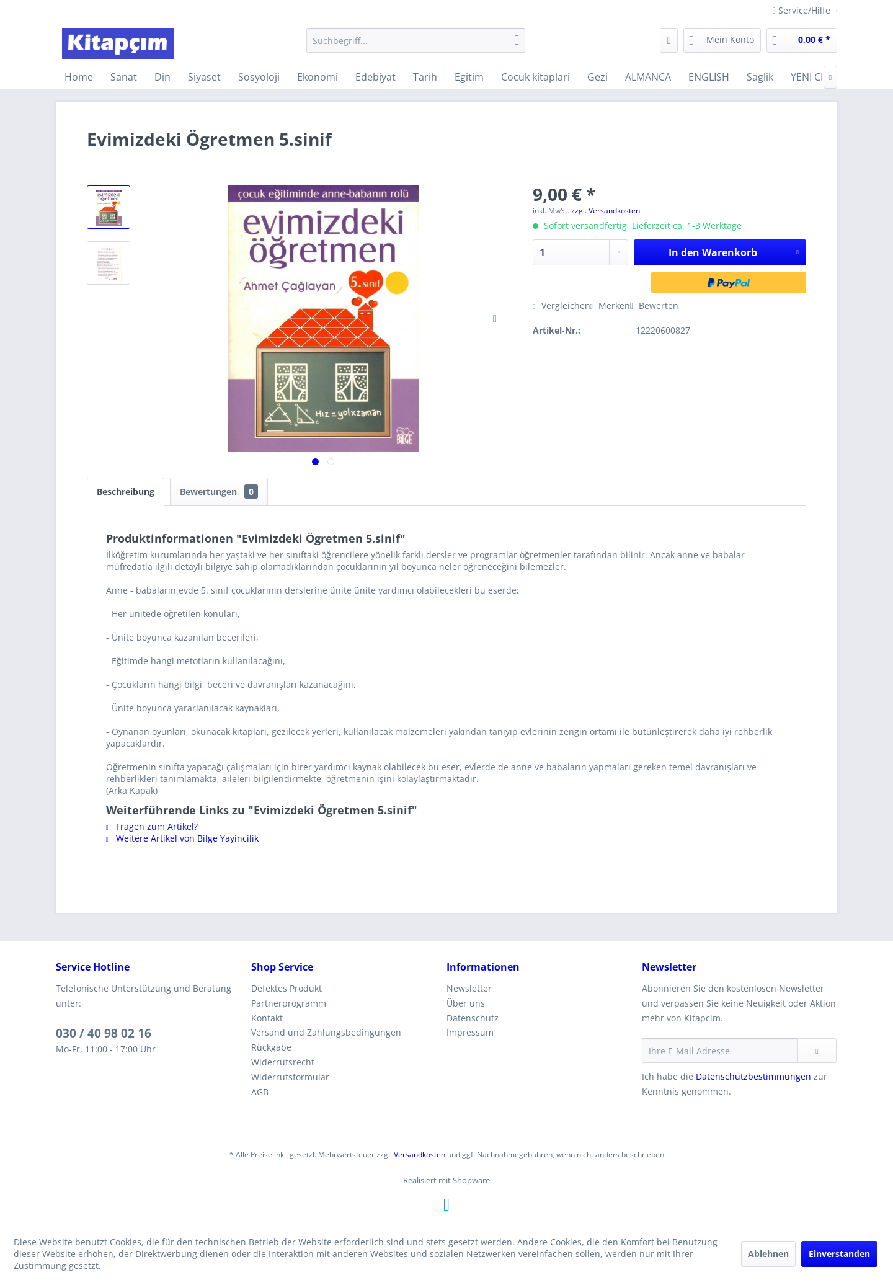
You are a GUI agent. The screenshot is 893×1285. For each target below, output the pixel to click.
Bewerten (654, 305)
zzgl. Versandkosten (605, 210)
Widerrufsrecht (282, 1062)
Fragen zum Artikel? (152, 826)
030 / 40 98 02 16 (103, 1033)
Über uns (465, 1003)
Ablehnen (768, 1254)
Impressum (470, 1032)
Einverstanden (839, 1254)
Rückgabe (271, 1047)
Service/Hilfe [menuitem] (803, 10)
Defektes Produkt (286, 988)
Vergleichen (561, 305)
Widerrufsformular (290, 1077)
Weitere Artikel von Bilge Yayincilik (182, 838)
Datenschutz (472, 1018)
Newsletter (469, 988)
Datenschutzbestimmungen (753, 1076)
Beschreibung (125, 491)
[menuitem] (415, 40)
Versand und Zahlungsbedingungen (326, 1032)
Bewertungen (219, 491)
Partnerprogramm (288, 1003)
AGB (260, 1092)
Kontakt (267, 1018)
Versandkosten (419, 1154)
